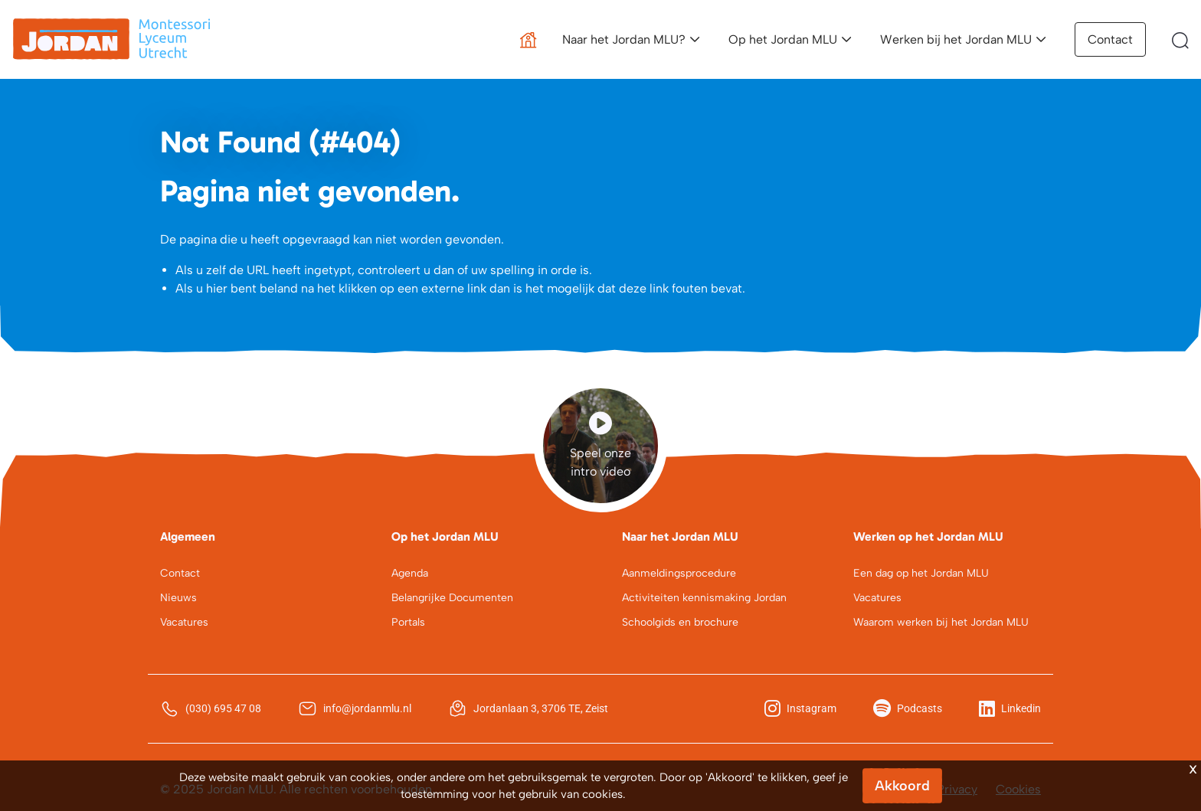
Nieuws (178, 597)
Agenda (409, 573)
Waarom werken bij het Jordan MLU (941, 622)
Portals (408, 622)
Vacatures (184, 622)
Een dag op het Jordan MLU (921, 573)
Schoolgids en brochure (680, 622)
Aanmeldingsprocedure (679, 573)
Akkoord (902, 785)
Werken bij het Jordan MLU (956, 39)
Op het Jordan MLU (782, 39)
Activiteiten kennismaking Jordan (704, 597)
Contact (1110, 39)
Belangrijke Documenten (452, 597)
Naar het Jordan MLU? (624, 39)
